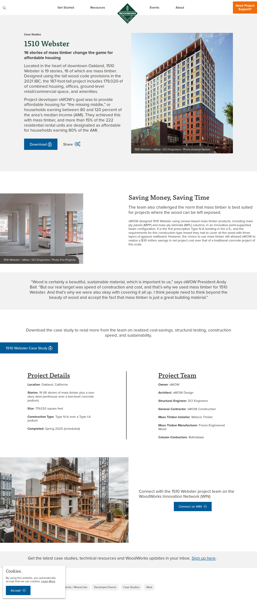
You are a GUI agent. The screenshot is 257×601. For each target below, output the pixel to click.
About (180, 7)
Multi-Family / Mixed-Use (71, 587)
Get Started (65, 7)
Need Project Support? (245, 7)
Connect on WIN (190, 506)
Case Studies (131, 587)
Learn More (48, 581)
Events (154, 7)
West (149, 587)
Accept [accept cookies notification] (16, 590)
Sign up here (204, 558)
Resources (97, 7)
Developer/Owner (105, 587)
